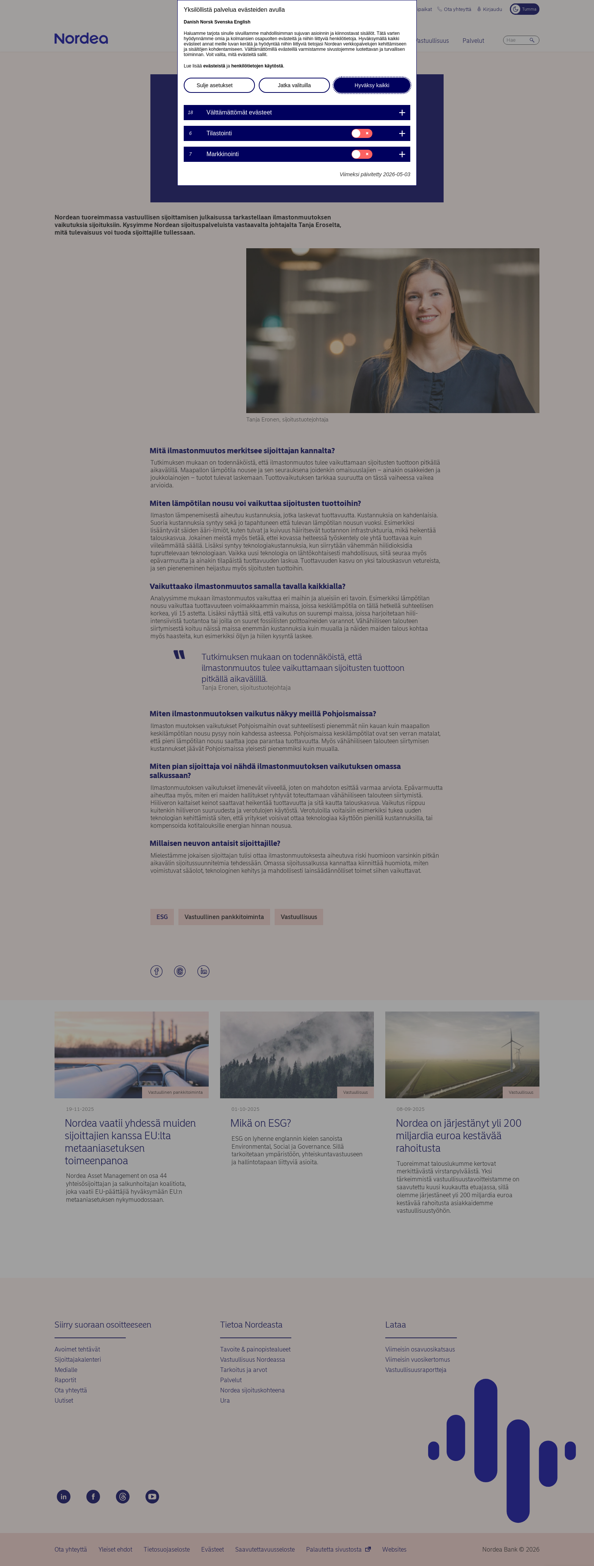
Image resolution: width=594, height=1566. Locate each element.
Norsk (206, 22)
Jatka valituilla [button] (294, 85)
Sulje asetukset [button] (215, 85)
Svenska (223, 22)
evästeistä (214, 66)
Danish (191, 22)
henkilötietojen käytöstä (257, 66)
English (242, 22)
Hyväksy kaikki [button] (372, 85)
